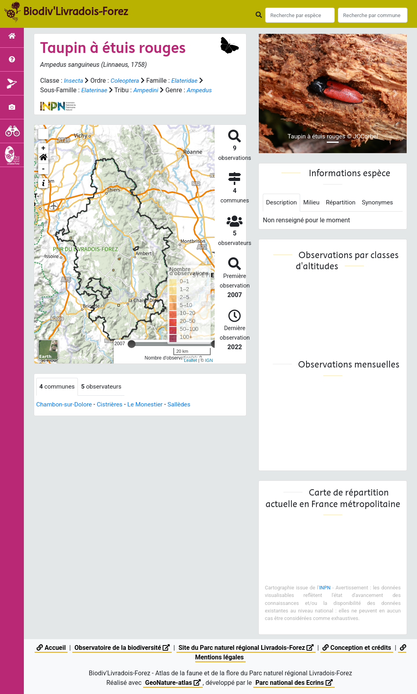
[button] (43, 168)
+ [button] (43, 158)
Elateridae (187, 80)
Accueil (50, 647)
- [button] (43, 178)
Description (282, 202)
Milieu (313, 202)
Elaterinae (95, 90)
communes (57, 396)
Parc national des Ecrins (294, 682)
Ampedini (148, 90)
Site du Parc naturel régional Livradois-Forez (246, 647)
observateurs (104, 396)
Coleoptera (126, 80)
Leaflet (190, 369)
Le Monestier (149, 414)
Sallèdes (185, 414)
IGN (209, 369)
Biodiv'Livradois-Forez (75, 11)
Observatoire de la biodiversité (122, 647)
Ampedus (53, 99)
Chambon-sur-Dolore (65, 414)
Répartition (343, 202)
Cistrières (112, 414)
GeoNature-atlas (172, 682)
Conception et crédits (357, 647)
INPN (325, 588)
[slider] (132, 354)
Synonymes (381, 202)
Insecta (74, 80)
